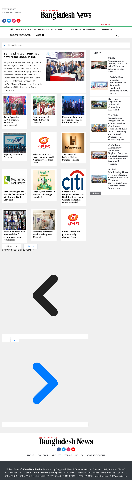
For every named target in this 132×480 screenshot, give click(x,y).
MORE (40, 35)
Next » (30, 246)
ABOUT (30, 455)
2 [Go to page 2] (14, 339)
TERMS (68, 455)
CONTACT (43, 455)
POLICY (79, 455)
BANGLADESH (24, 30)
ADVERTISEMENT (96, 455)
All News (95, 193)
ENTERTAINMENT (90, 30)
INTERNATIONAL (43, 30)
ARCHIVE (56, 455)
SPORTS (107, 30)
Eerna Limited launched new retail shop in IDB (21, 55)
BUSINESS (61, 30)
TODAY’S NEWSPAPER (21, 35)
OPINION (74, 30)
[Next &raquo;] (45, 424)
